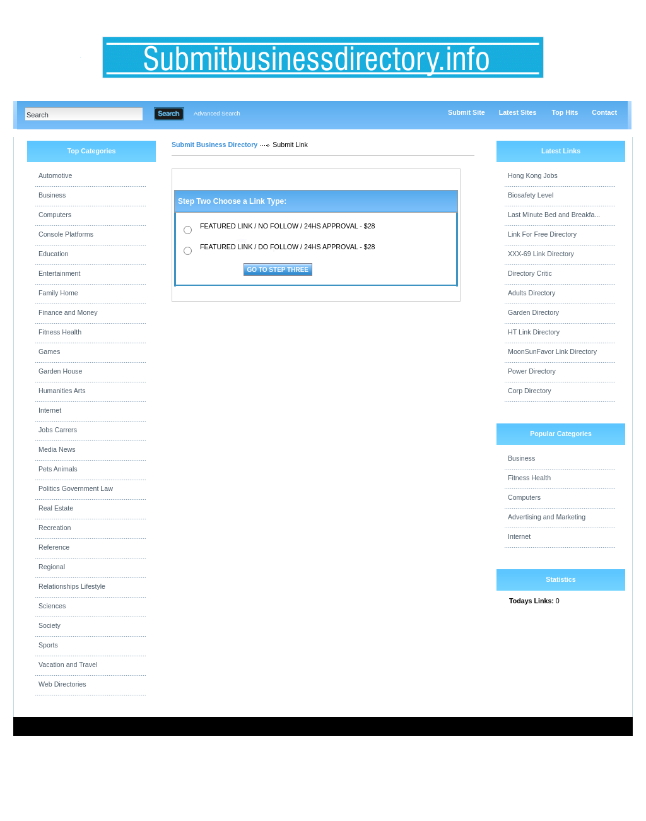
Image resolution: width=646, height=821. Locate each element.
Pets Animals (58, 469)
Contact (604, 112)
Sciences (52, 606)
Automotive (55, 175)
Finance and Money (68, 312)
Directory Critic (530, 273)
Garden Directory (533, 312)
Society (49, 625)
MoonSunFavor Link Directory (552, 351)
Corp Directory (529, 390)
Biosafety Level (530, 195)
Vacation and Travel (67, 664)
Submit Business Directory (214, 144)
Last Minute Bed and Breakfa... (554, 214)
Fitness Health (59, 332)
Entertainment (59, 273)
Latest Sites (518, 112)
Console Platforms (65, 234)
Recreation (54, 527)
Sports (48, 645)
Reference (53, 547)
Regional (51, 566)
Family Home (58, 293)
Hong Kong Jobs (533, 175)
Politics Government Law (75, 488)
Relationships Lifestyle (71, 586)
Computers (54, 214)
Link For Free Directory (542, 234)
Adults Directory (531, 293)
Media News (57, 449)
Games (49, 351)
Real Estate (55, 508)
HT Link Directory (534, 332)
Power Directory (532, 371)
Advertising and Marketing (546, 517)
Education (53, 253)
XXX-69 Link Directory (541, 253)
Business (52, 195)
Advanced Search (217, 113)
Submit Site (466, 112)
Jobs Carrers (57, 430)
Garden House (60, 371)
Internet (49, 410)
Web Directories (62, 684)
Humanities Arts (62, 390)
